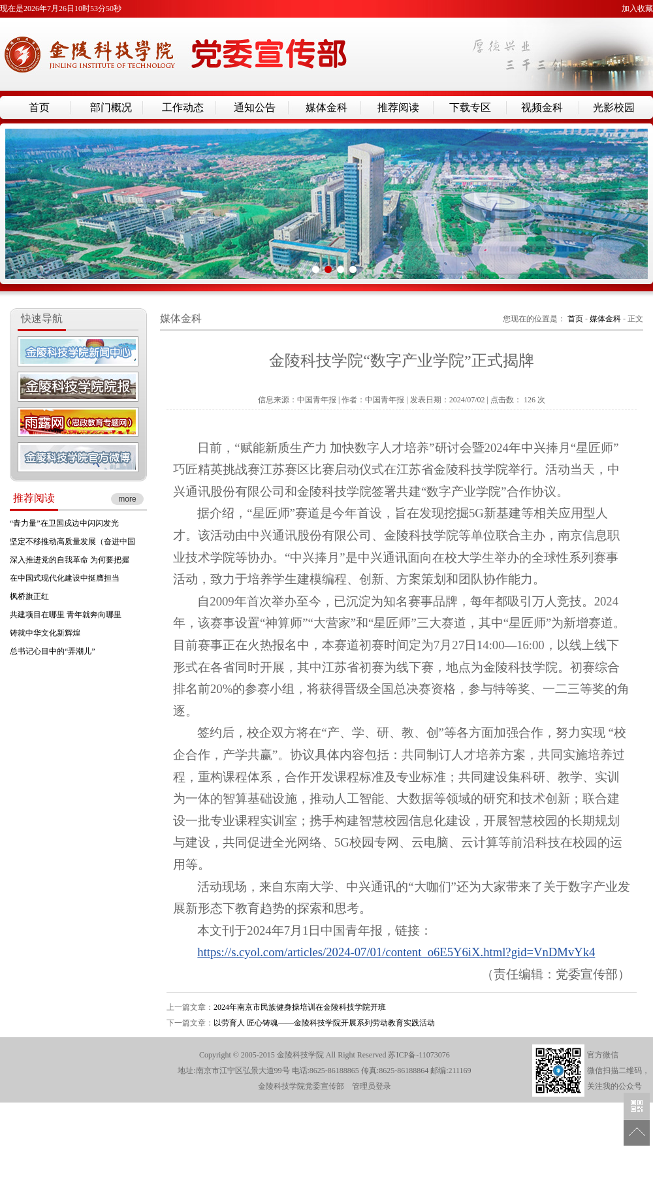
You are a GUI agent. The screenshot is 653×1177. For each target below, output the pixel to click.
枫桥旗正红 (29, 596)
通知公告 (255, 107)
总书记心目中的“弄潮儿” (52, 651)
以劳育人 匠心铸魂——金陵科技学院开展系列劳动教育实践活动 (324, 1022)
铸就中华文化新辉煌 (45, 632)
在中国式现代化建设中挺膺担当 (64, 578)
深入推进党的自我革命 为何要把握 (69, 559)
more (127, 499)
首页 (39, 107)
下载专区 (470, 107)
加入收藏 (637, 8)
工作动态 (183, 107)
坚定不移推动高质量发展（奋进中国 (72, 541)
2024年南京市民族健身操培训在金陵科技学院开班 (300, 1007)
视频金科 (542, 107)
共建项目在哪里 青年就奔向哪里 (65, 614)
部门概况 (111, 107)
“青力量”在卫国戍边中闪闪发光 (64, 523)
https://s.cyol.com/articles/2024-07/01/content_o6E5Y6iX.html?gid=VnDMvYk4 (396, 952)
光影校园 (614, 107)
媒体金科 (326, 107)
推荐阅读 (398, 107)
